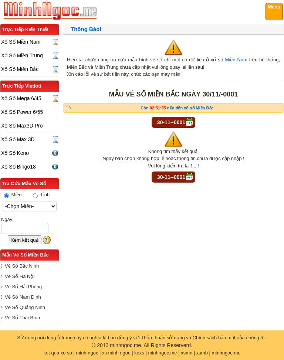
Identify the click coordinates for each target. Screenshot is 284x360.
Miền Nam (236, 59)
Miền (13, 194)
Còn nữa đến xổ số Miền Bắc (177, 108)
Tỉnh (41, 194)
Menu (274, 7)
